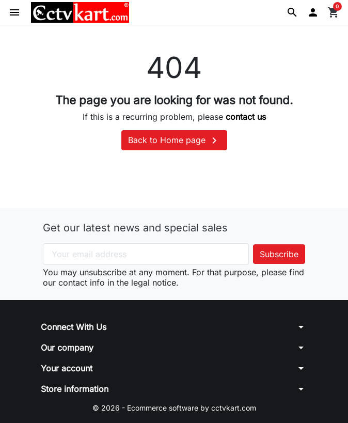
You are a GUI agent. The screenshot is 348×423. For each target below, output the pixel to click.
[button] (292, 12)
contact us (246, 117)
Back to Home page (174, 140)
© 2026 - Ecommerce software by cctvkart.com (174, 407)
